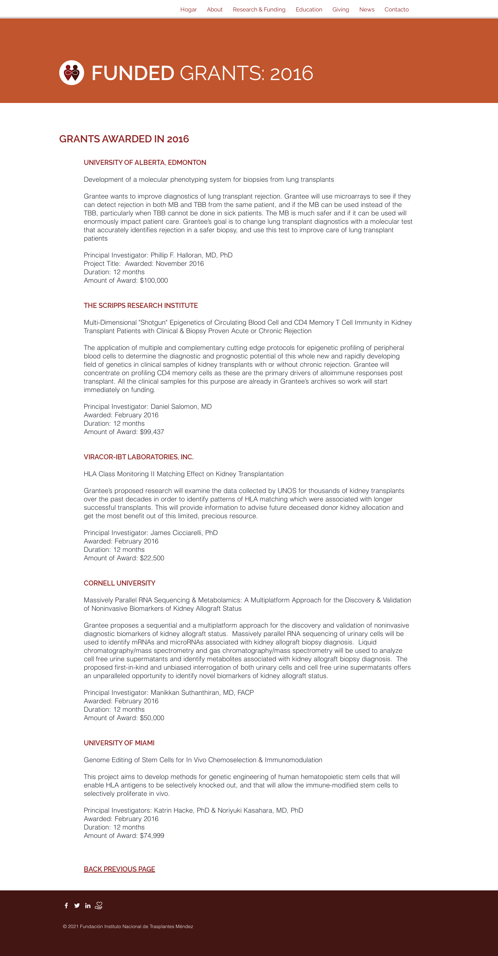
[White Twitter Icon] (77, 905)
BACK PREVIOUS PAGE (119, 869)
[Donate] (98, 905)
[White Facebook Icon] (66, 905)
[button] (215, 9)
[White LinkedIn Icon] (88, 905)
